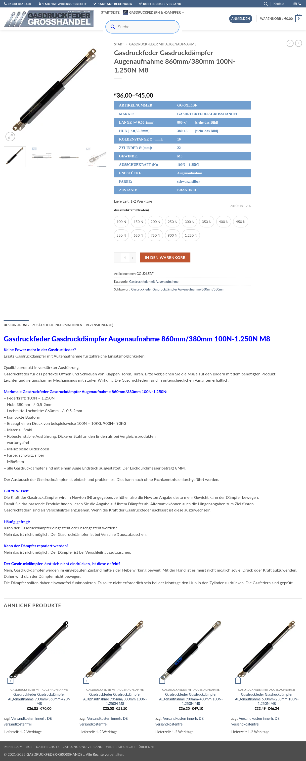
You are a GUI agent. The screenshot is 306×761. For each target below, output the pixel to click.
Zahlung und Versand (83, 747)
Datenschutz (48, 747)
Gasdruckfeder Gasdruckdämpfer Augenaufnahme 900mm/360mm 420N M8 (39, 699)
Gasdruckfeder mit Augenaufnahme (162, 44)
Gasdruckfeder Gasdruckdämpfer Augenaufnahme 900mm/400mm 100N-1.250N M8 (191, 699)
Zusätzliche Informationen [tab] (57, 325)
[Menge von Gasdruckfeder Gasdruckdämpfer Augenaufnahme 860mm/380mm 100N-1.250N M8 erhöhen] (133, 257)
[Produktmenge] (125, 257)
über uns (147, 747)
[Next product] (290, 43)
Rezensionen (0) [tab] (99, 325)
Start (119, 44)
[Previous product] (298, 43)
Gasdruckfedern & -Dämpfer (153, 12)
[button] (266, 3)
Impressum (13, 747)
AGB (29, 747)
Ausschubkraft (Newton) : (132, 210)
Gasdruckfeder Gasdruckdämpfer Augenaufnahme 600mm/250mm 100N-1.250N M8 (267, 699)
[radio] (121, 221)
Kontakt (278, 4)
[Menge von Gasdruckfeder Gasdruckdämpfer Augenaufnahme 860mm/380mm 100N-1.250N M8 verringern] (117, 257)
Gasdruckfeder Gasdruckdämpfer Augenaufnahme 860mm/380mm (177, 289)
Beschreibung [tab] (16, 325)
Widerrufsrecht (120, 747)
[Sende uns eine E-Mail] (295, 4)
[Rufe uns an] (299, 4)
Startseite (110, 12)
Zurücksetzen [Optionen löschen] (240, 206)
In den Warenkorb (165, 257)
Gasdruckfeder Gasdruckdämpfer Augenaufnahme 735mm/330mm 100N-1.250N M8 (115, 699)
